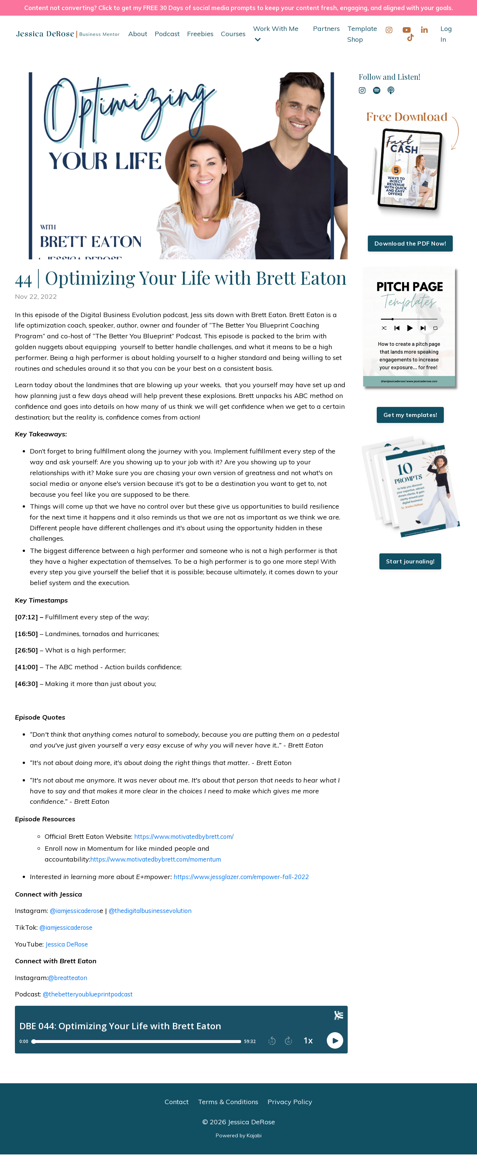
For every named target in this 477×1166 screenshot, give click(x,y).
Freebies (200, 45)
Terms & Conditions (228, 1113)
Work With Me (276, 45)
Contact (177, 1113)
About (137, 45)
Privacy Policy (290, 1113)
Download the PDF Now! (410, 255)
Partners (326, 40)
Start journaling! (410, 574)
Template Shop (362, 45)
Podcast (167, 45)
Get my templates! (410, 427)
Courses (233, 45)
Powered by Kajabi (239, 1147)
